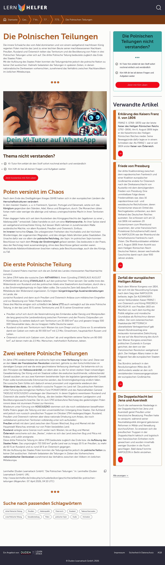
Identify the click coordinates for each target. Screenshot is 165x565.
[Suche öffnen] (159, 8)
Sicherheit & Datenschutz (141, 553)
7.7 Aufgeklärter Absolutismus (53, 19)
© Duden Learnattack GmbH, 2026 (82, 561)
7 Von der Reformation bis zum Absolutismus (42, 19)
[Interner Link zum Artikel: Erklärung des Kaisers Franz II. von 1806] (120, 153)
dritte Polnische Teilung (13, 511)
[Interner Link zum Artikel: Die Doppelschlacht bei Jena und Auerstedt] (120, 459)
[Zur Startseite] (25, 8)
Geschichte (28, 19)
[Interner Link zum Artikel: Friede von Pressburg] (120, 265)
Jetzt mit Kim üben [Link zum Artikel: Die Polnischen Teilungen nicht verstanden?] (137, 85)
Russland (72, 511)
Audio (75, 517)
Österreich (59, 511)
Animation (86, 517)
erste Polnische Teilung (13, 517)
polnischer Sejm (61, 517)
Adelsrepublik (45, 511)
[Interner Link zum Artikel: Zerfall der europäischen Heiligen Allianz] (120, 384)
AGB (160, 553)
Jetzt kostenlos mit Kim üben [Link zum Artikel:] (20, 178)
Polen (47, 517)
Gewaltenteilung (33, 517)
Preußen (31, 511)
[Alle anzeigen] (121, 475)
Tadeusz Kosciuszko (88, 511)
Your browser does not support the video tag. (55, 120)
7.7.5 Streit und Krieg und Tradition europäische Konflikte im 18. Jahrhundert (64, 19)
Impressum (119, 553)
